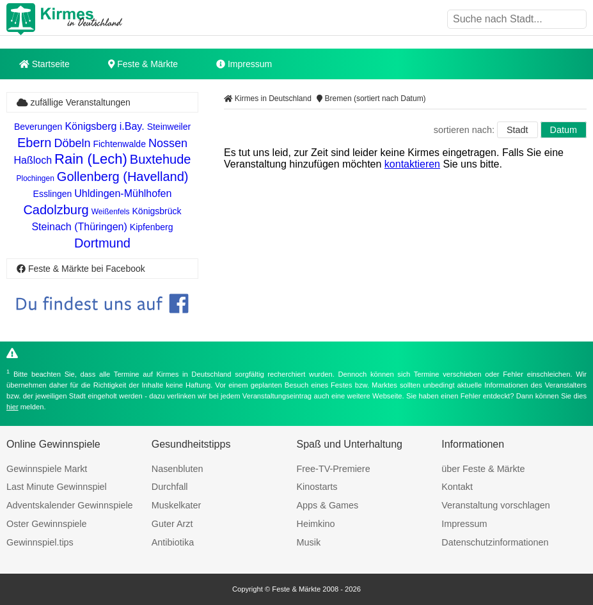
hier (12, 407)
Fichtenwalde (119, 144)
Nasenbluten (177, 469)
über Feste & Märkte (483, 469)
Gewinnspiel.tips (40, 542)
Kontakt (457, 487)
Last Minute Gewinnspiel (56, 487)
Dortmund (102, 243)
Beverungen (38, 127)
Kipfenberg (151, 227)
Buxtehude (160, 159)
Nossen (167, 143)
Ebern (34, 143)
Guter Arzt (172, 524)
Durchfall (170, 487)
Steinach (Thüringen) (79, 226)
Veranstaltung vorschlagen (495, 505)
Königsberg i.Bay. (104, 126)
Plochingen (35, 178)
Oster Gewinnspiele (46, 524)
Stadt (517, 130)
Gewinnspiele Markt (46, 469)
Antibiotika (173, 542)
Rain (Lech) (90, 159)
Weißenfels (110, 211)
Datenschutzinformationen (494, 542)
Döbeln (72, 143)
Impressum (244, 64)
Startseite (44, 64)
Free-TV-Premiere (333, 469)
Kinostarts (317, 487)
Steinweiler (169, 127)
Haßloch (33, 160)
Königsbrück (157, 211)
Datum (563, 130)
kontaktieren (412, 164)
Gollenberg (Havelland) (123, 176)
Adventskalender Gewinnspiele (69, 505)
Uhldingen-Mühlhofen (122, 193)
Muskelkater (177, 505)
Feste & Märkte (143, 64)
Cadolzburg (55, 210)
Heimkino (316, 524)
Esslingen (52, 194)
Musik (309, 542)
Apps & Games (328, 505)
